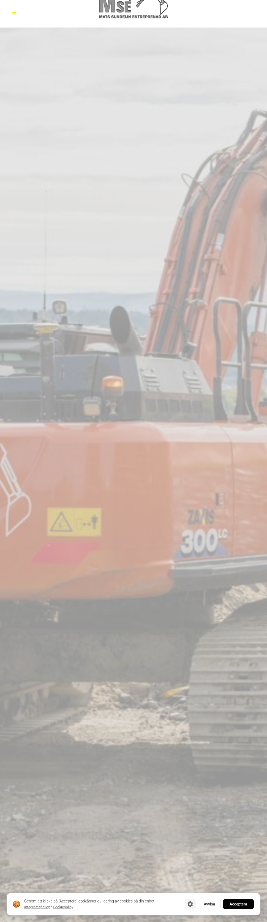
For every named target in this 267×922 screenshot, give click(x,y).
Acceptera (238, 904)
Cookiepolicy (63, 907)
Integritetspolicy (37, 907)
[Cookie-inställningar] (190, 904)
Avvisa (209, 904)
